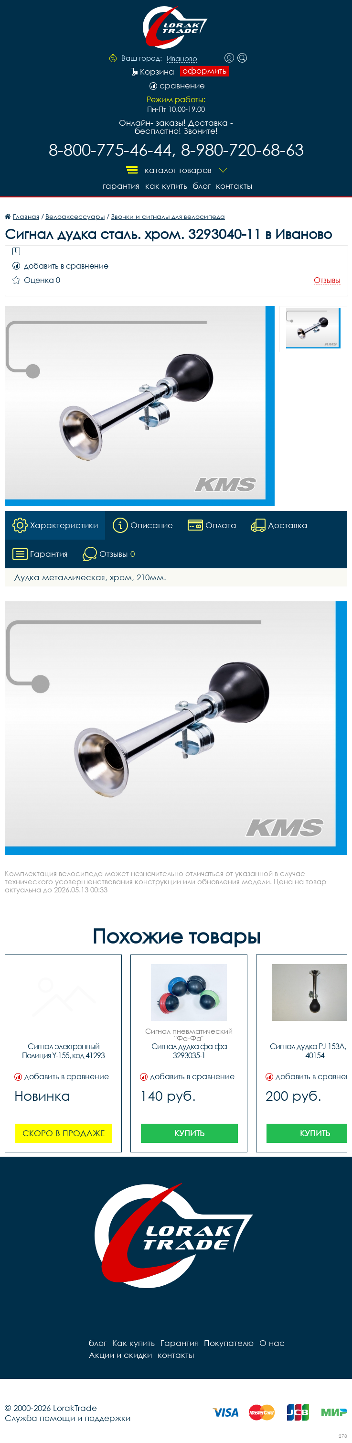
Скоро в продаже (63, 1133)
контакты (234, 186)
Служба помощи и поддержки (67, 1418)
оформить (204, 71)
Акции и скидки (120, 1355)
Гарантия (121, 186)
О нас (272, 1343)
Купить (189, 1133)
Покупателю (229, 1343)
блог (202, 186)
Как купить (166, 186)
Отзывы (327, 280)
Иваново (182, 59)
